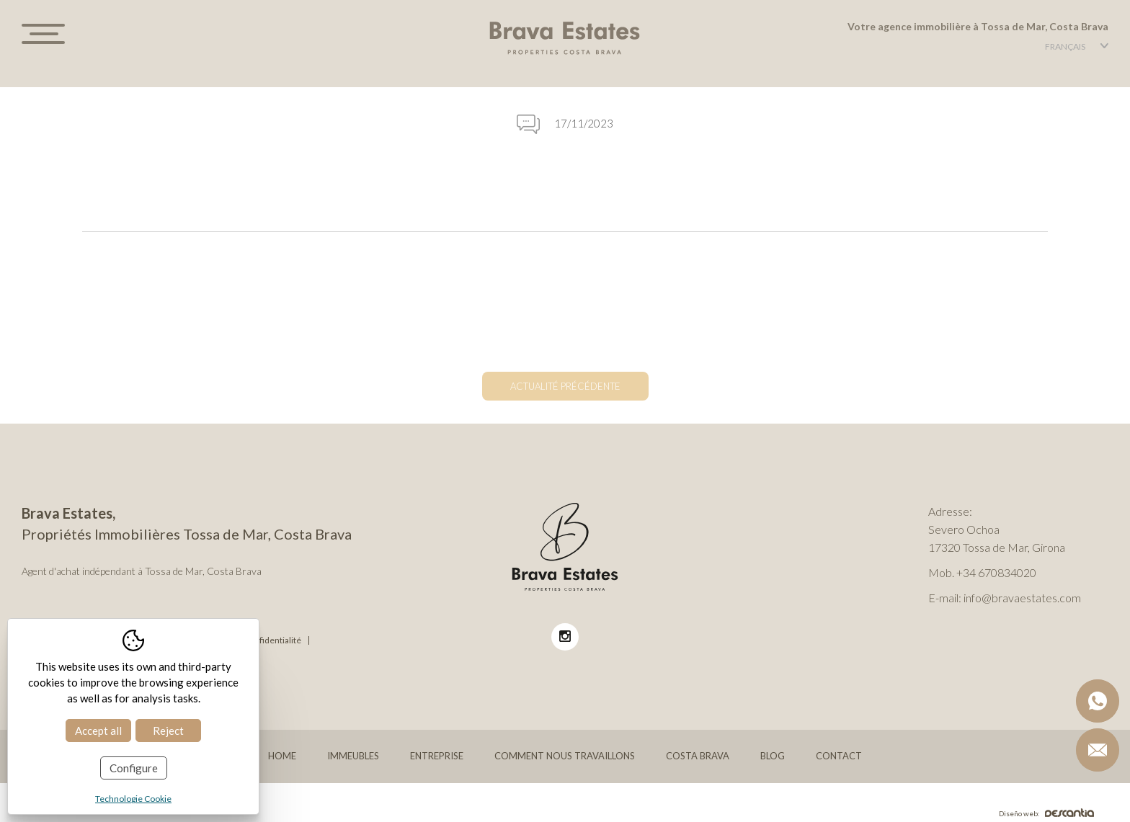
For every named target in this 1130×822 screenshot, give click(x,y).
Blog (772, 755)
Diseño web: (1046, 813)
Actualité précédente (565, 386)
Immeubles (353, 755)
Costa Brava (697, 755)
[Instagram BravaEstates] (565, 637)
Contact (839, 755)
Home (282, 755)
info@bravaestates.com (1022, 597)
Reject (168, 730)
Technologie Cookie (133, 798)
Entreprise (436, 755)
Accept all (98, 730)
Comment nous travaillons (564, 755)
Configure (134, 767)
